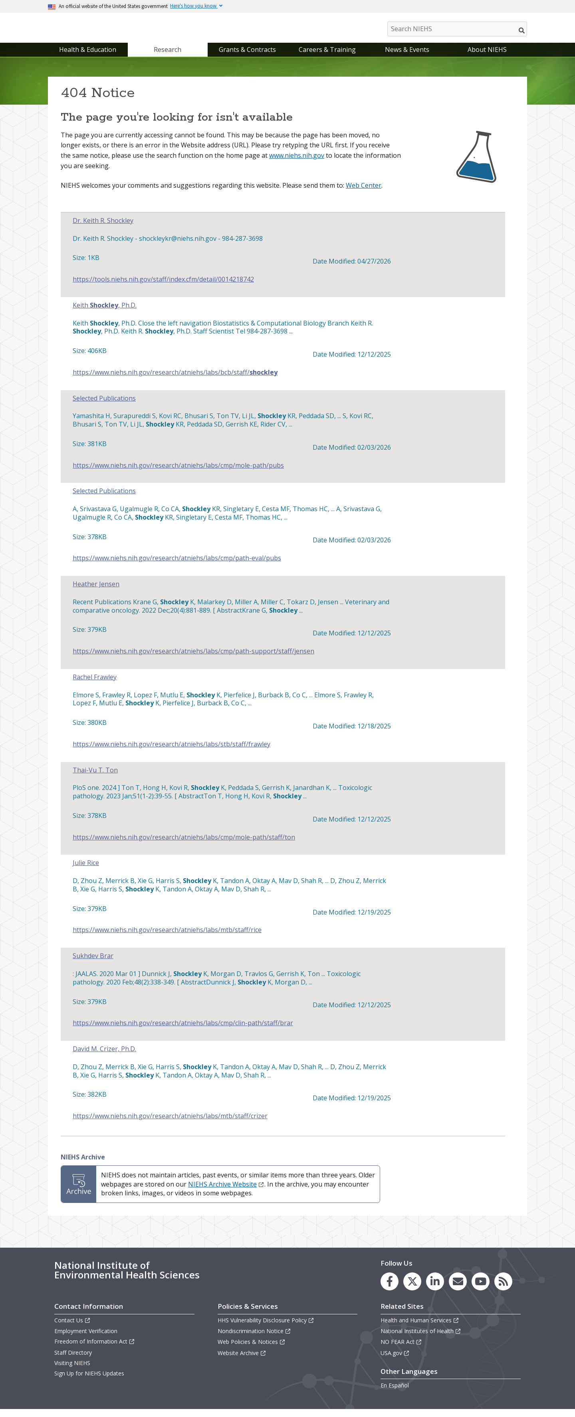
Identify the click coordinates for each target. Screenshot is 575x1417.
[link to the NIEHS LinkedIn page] (435, 1289)
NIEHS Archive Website (226, 1192)
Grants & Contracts (247, 57)
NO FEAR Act (401, 1350)
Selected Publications (104, 406)
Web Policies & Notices (252, 1350)
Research (167, 57)
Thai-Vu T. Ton (95, 778)
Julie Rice (86, 871)
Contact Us (72, 1328)
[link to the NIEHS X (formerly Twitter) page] (412, 1289)
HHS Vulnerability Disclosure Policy (266, 1328)
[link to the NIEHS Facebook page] (390, 1289)
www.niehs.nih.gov (296, 163)
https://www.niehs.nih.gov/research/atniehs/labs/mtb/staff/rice (167, 938)
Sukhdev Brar (93, 964)
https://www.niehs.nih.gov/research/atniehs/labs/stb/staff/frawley (171, 752)
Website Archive (242, 1361)
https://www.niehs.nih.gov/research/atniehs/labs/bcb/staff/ (175, 380)
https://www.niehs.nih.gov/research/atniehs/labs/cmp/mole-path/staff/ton (184, 845)
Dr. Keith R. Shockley (103, 228)
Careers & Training (327, 57)
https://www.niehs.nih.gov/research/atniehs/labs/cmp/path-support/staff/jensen (193, 659)
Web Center (363, 193)
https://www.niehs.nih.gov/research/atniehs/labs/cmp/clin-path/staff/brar (183, 1031)
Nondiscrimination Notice (254, 1339)
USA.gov (395, 1361)
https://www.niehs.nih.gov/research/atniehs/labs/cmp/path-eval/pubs (177, 566)
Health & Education (87, 57)
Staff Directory (73, 1360)
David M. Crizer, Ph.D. (104, 1057)
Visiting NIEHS (72, 1371)
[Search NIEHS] (457, 29)
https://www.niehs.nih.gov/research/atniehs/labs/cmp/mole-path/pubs (178, 473)
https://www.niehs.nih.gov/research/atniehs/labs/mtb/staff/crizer (170, 1124)
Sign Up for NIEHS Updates (89, 1381)
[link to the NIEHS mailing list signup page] (458, 1289)
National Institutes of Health (421, 1339)
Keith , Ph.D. (105, 313)
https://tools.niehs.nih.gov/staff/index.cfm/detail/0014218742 (163, 287)
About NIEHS (487, 57)
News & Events (407, 57)
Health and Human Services (420, 1328)
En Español (395, 1393)
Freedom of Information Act (94, 1349)
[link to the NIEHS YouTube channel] (481, 1289)
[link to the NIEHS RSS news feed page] (503, 1289)
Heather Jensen (96, 592)
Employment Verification (85, 1339)
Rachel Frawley (95, 685)
